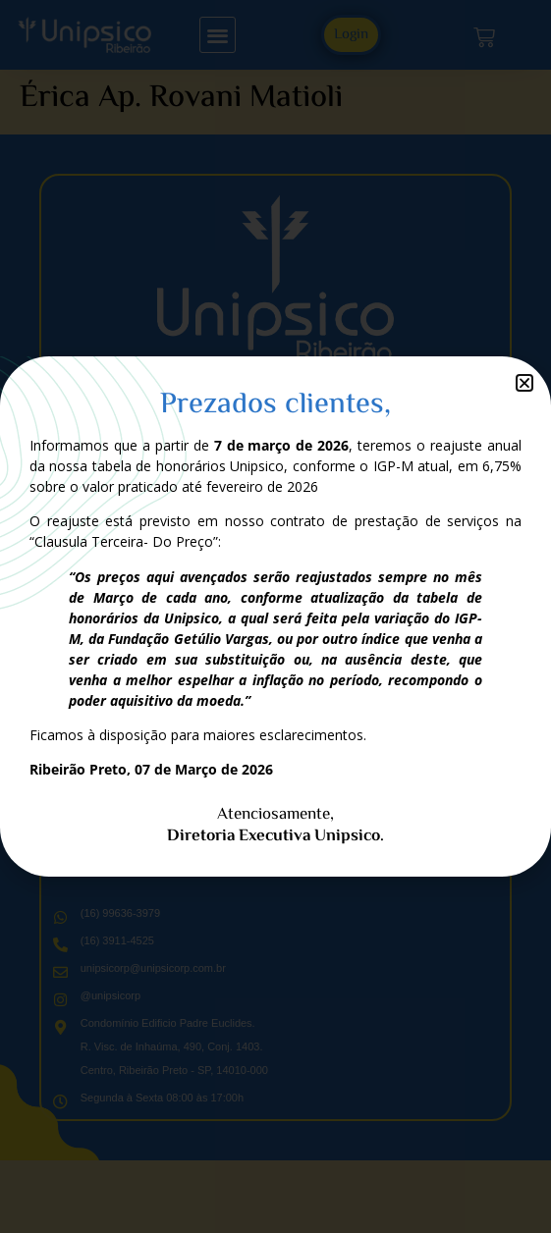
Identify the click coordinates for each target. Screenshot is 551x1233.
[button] (524, 383)
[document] (275, 616)
